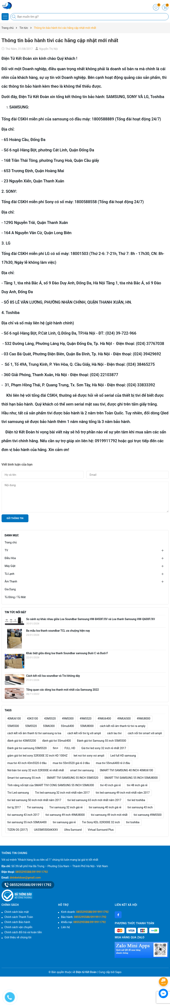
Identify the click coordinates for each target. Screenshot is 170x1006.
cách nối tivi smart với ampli (145, 733)
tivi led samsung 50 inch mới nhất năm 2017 (34, 800)
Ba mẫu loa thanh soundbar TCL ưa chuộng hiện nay (58, 630)
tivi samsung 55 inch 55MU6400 (27, 822)
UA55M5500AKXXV (46, 829)
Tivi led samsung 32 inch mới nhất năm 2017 (62, 792)
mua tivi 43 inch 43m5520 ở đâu (27, 763)
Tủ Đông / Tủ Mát (15, 597)
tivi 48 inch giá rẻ (137, 785)
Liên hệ (65, 927)
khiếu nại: (83, 922)
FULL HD (70, 748)
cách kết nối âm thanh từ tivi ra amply (122, 726)
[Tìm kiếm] (14, 16)
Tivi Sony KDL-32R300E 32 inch (101, 822)
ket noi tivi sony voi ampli (89, 755)
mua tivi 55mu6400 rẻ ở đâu (113, 763)
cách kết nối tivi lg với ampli (84, 733)
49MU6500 (124, 718)
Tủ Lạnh (10, 573)
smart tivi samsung (82, 770)
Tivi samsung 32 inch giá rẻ (66, 807)
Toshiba (12, 312)
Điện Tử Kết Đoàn (17, 58)
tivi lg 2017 (14, 807)
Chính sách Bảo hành (17, 922)
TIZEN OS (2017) (17, 829)
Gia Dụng (10, 589)
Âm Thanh (11, 581)
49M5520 (85, 718)
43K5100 (32, 718)
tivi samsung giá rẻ (64, 822)
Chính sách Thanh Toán (19, 917)
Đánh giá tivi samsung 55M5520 (27, 748)
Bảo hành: (83, 917)
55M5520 (31, 726)
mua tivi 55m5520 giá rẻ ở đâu (71, 763)
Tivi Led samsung (18, 792)
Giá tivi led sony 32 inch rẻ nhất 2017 (103, 748)
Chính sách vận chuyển (19, 927)
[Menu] (5, 16)
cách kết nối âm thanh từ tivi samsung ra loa (34, 733)
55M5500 (13, 726)
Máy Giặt (10, 566)
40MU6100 (14, 718)
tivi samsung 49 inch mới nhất (109, 814)
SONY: (12, 191)
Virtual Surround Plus (101, 829)
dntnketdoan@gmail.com (25, 877)
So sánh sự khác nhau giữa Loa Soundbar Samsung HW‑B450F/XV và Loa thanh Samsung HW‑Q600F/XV (90, 619)
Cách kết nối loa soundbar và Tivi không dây (53, 675)
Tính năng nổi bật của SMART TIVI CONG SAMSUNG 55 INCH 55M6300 (50, 785)
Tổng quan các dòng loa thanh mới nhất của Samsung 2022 (62, 689)
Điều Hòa (10, 558)
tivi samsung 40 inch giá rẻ (105, 807)
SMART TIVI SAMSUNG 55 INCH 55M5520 (72, 777)
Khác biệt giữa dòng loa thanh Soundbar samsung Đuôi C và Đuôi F (67, 653)
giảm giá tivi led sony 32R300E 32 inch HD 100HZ (37, 755)
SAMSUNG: (19, 107)
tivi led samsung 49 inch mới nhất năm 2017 (123, 792)
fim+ (55, 748)
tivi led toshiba (136, 800)
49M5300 (68, 718)
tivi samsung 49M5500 (148, 814)
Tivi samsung (35, 807)
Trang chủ (11, 542)
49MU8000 (143, 718)
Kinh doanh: (84, 911)
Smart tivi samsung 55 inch (24, 777)
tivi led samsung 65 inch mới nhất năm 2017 (94, 800)
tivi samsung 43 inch (140, 807)
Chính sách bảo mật (17, 911)
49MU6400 (104, 718)
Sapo (118, 972)
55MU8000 (87, 726)
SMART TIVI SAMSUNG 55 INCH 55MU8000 (131, 777)
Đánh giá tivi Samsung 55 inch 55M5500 (101, 740)
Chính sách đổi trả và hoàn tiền (23, 932)
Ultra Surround (73, 829)
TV (6, 550)
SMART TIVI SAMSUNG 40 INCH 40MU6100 (126, 770)
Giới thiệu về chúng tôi (18, 937)
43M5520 (50, 718)
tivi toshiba (132, 822)
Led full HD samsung (123, 755)
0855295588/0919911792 (31, 871)
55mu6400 (67, 726)
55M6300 (49, 726)
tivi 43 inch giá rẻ (110, 785)
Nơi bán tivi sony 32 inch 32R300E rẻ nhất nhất (35, 770)
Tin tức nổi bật (15, 612)
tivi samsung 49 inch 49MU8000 (65, 814)
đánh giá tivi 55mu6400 (56, 740)
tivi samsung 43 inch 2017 (23, 814)
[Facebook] (118, 914)
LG (8, 243)
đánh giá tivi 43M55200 (21, 740)
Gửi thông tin (15, 518)
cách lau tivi (114, 733)
